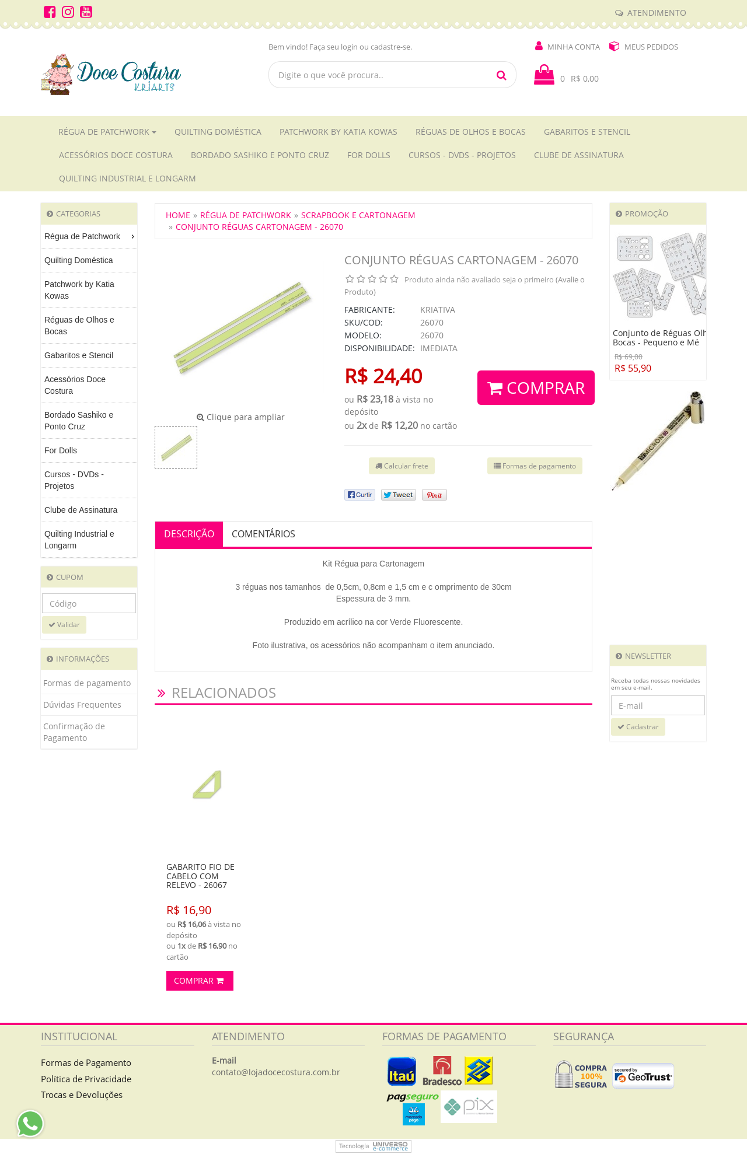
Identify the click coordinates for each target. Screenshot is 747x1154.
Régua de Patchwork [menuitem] (90, 236)
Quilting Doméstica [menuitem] (78, 260)
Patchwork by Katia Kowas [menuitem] (79, 289)
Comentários (263, 533)
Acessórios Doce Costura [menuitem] (75, 385)
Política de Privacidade (86, 1079)
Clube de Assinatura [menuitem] (80, 510)
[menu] (89, 391)
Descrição (189, 533)
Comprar (536, 387)
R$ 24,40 (383, 375)
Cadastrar (638, 727)
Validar (64, 625)
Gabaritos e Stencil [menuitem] (78, 355)
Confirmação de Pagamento (74, 732)
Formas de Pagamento (86, 1062)
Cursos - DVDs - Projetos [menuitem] (74, 480)
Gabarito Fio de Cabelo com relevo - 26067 (200, 875)
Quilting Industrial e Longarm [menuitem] (79, 539)
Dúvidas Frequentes (82, 704)
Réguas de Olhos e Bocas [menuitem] (79, 325)
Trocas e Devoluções (82, 1094)
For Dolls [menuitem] (60, 450)
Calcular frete (401, 466)
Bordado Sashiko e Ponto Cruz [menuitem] (78, 420)
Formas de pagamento (87, 682)
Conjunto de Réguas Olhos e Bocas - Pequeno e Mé (668, 337)
